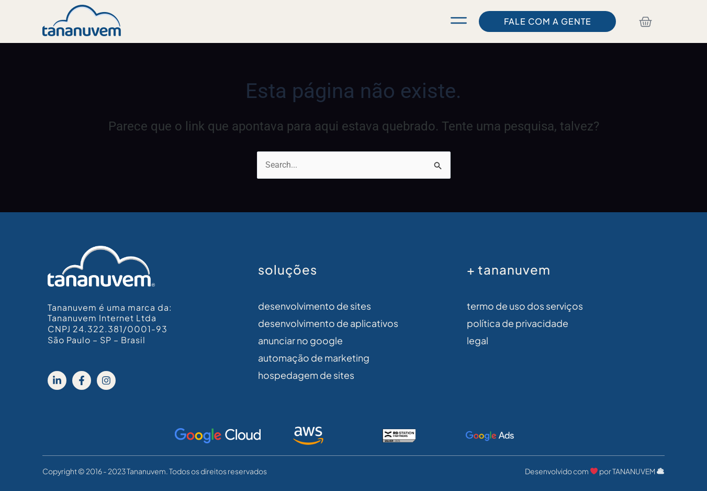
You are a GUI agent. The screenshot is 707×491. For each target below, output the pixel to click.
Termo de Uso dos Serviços (525, 306)
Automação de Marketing (313, 359)
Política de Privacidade (517, 324)
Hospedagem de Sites (306, 376)
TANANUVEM (637, 471)
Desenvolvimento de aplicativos (328, 324)
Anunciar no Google (300, 341)
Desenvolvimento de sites (314, 306)
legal (477, 341)
